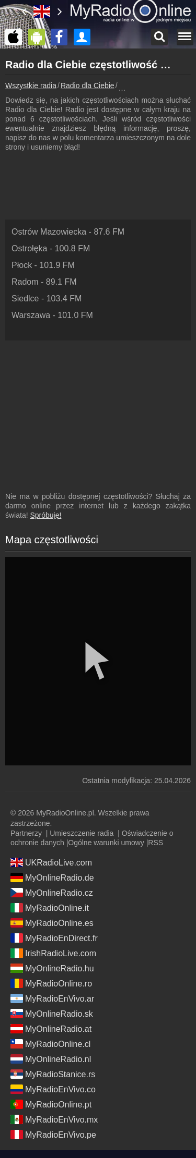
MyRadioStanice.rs (52, 1074)
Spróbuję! (45, 515)
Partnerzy (26, 833)
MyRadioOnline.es (52, 923)
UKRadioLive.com (51, 862)
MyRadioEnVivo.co (53, 1089)
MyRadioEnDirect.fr (54, 938)
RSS (155, 842)
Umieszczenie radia (81, 833)
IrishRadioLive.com (53, 953)
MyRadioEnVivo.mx (54, 1119)
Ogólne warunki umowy (106, 842)
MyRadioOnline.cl (50, 1044)
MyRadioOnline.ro (51, 983)
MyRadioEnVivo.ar (52, 998)
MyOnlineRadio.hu (52, 968)
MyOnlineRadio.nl (50, 1059)
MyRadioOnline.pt (50, 1104)
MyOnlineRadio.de (52, 877)
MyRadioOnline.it (49, 907)
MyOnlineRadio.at (50, 1028)
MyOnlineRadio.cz (51, 892)
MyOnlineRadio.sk (51, 1013)
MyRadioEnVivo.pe (53, 1134)
